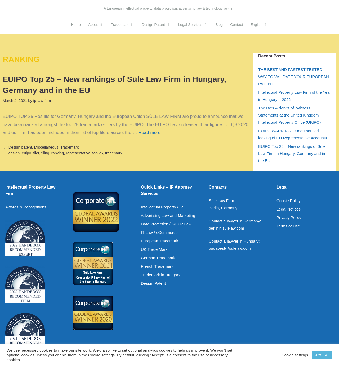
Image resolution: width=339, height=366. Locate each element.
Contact (236, 25)
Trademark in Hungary (160, 275)
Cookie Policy (288, 200)
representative (78, 153)
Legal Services (195, 24)
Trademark (124, 24)
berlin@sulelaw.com (226, 228)
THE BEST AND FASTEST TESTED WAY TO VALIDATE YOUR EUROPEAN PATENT (293, 76)
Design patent (20, 147)
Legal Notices (288, 209)
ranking (57, 153)
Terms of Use (288, 226)
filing (45, 153)
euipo (26, 153)
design (14, 153)
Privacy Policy (288, 217)
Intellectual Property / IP (162, 207)
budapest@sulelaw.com (230, 248)
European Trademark (159, 241)
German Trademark (158, 258)
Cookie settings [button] (295, 355)
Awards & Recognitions (25, 207)
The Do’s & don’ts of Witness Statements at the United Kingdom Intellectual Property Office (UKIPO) (289, 115)
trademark (113, 153)
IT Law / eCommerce (159, 232)
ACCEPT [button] (322, 355)
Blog (219, 25)
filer (36, 153)
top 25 (97, 153)
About (97, 24)
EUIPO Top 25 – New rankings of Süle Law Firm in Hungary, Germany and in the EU (291, 153)
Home (76, 25)
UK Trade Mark (154, 249)
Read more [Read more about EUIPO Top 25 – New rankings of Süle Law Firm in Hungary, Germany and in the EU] (149, 132)
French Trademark (157, 266)
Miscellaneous (46, 147)
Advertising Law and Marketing (168, 215)
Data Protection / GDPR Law (166, 224)
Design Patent (158, 24)
